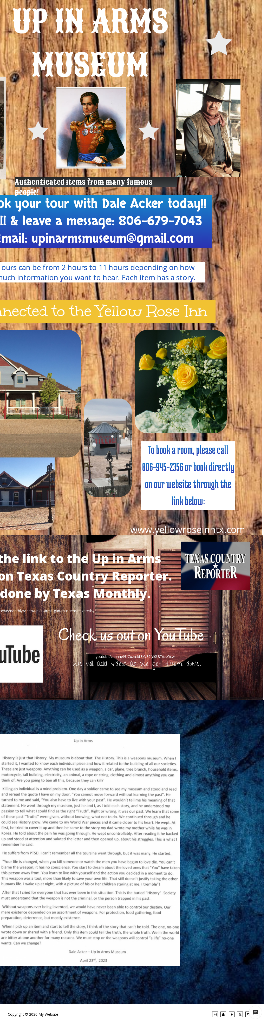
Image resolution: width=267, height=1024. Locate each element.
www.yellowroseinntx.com (187, 529)
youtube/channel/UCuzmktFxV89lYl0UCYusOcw (135, 656)
